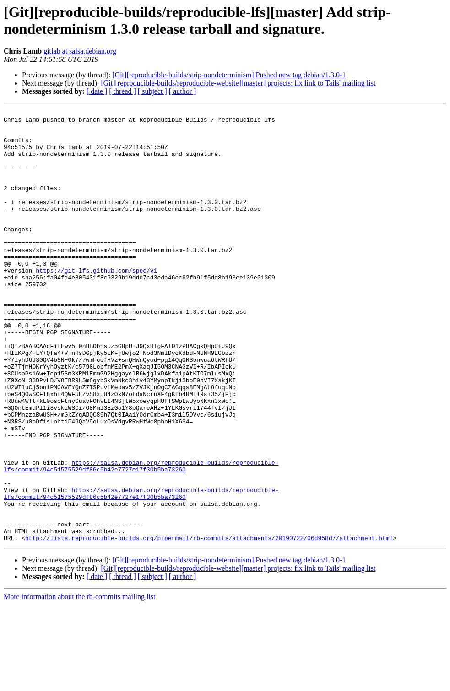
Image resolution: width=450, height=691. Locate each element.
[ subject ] (152, 91)
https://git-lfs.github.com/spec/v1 (96, 303)
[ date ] (97, 91)
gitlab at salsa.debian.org (79, 51)
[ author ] (182, 91)
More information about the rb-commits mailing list (80, 683)
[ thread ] (122, 91)
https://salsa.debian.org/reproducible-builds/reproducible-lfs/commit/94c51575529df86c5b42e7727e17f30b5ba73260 (141, 538)
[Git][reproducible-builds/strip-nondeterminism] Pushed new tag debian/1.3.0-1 (229, 75)
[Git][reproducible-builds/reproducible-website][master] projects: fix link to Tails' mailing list (238, 83)
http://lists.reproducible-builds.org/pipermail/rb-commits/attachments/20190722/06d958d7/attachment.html (209, 624)
